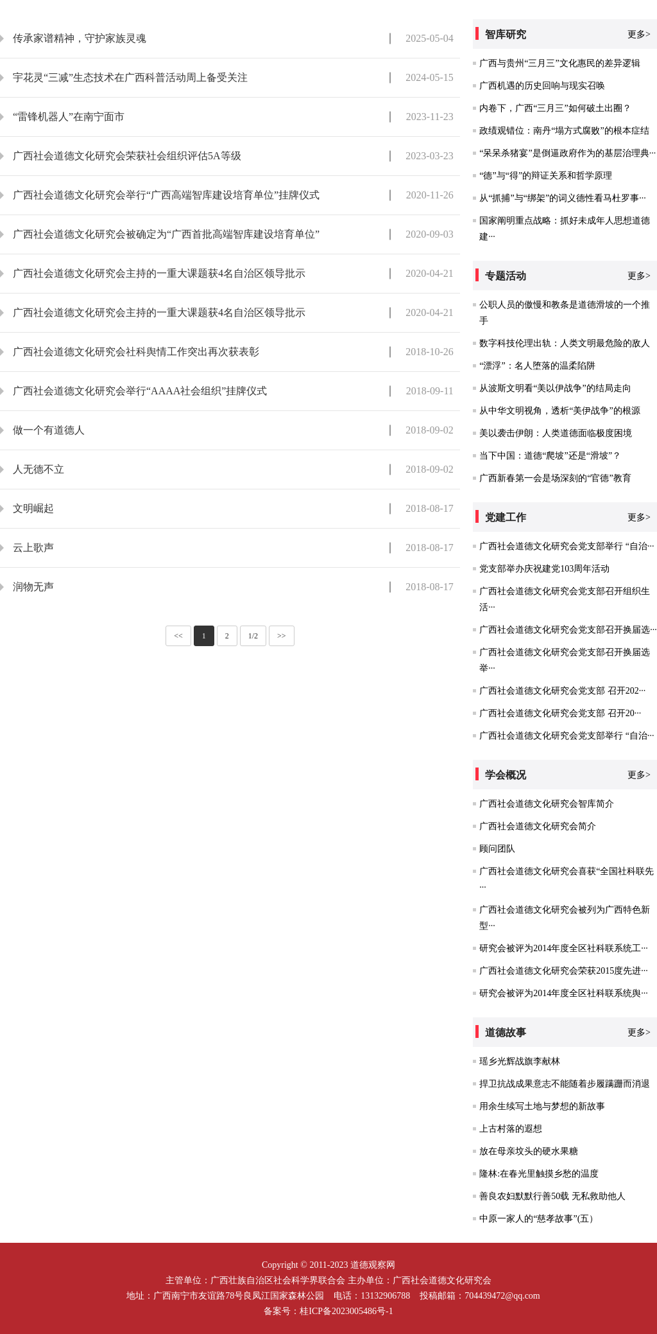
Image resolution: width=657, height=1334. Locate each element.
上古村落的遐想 (510, 1129)
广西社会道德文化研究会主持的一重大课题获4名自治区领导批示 (159, 273)
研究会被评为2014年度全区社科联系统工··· (563, 948)
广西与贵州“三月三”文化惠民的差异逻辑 (559, 63)
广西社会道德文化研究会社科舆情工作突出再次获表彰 (136, 351)
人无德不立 (38, 469)
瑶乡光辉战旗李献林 (519, 1061)
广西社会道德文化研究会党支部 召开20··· (560, 713)
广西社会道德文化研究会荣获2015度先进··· (563, 971)
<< (178, 635)
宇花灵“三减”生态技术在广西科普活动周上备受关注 (130, 77)
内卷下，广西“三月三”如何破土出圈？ (555, 108)
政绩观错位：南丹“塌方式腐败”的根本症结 (564, 131)
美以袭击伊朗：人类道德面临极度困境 (555, 433)
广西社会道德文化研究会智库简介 (546, 804)
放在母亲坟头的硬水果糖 (528, 1151)
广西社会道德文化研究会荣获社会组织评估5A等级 (127, 155)
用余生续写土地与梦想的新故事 (542, 1106)
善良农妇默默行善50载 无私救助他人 (552, 1196)
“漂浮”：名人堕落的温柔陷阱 (537, 366)
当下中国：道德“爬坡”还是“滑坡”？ (550, 456)
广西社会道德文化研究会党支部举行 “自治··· (566, 546)
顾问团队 (497, 849)
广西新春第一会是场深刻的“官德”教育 (555, 478)
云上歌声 (33, 547)
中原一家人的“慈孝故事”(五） (538, 1219)
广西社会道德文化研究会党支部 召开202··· (562, 691)
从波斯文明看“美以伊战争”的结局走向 (555, 388)
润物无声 (33, 586)
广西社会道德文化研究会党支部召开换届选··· (568, 630)
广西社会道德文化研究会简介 (537, 826)
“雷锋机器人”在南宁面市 (68, 116)
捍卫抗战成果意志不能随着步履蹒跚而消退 (564, 1084)
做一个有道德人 (49, 430)
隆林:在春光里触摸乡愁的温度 (539, 1174)
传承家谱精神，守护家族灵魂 (79, 38)
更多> (639, 34)
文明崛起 (33, 508)
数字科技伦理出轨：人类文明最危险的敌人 (564, 343)
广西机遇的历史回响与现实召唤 (542, 86)
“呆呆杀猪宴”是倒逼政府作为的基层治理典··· (567, 153)
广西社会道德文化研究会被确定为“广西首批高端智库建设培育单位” (166, 234)
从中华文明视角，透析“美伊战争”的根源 (559, 411)
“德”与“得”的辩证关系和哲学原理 (545, 175)
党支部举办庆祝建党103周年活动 (544, 569)
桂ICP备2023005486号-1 (346, 1311)
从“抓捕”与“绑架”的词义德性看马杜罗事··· (562, 198)
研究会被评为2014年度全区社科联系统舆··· (563, 993)
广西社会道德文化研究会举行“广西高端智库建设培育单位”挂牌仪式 (166, 194)
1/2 (253, 635)
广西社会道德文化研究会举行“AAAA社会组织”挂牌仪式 (140, 390)
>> (281, 635)
